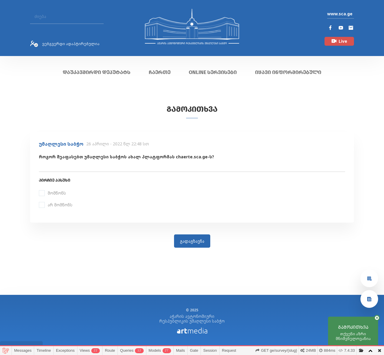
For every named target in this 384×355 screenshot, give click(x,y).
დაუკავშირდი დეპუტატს (96, 72)
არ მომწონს (60, 205)
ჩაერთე (160, 72)
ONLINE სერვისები (213, 72)
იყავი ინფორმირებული (288, 72)
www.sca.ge (339, 14)
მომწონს (57, 193)
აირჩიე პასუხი (54, 180)
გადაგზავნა (192, 241)
